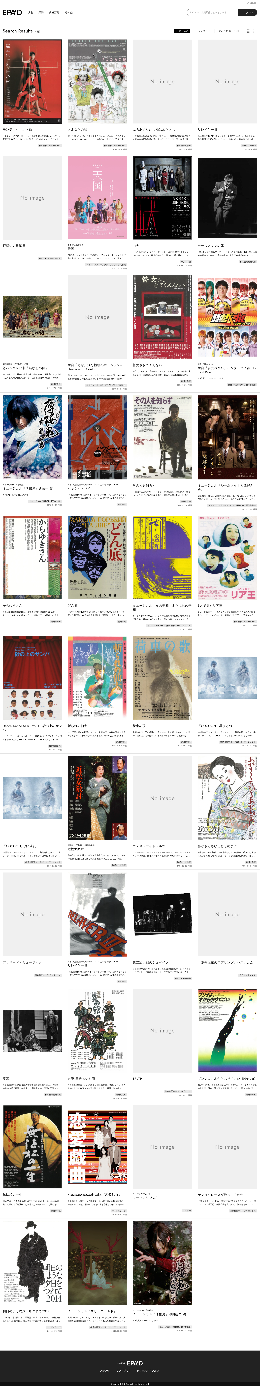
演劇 (30, 12)
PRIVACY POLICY (148, 1371)
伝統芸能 (54, 12)
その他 (69, 12)
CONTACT (123, 1371)
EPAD (127, 1384)
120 (236, 31)
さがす (248, 12)
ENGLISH (252, 3)
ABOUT (105, 1371)
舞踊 (41, 12)
